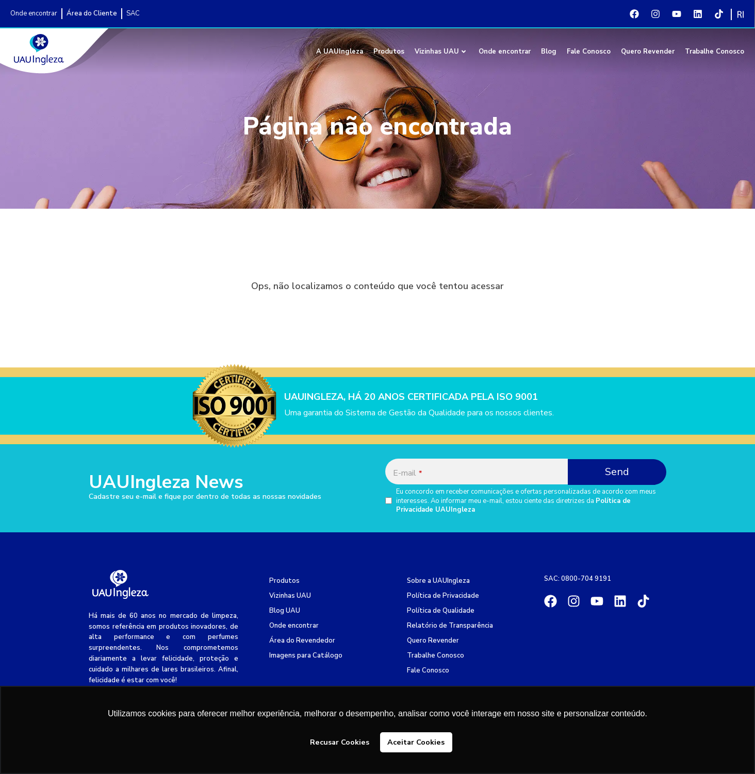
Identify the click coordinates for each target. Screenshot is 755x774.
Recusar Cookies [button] (339, 742)
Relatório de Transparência (450, 625)
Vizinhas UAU (440, 51)
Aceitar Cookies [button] (416, 742)
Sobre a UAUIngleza (438, 580)
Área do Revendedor (302, 640)
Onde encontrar (505, 51)
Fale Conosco (589, 51)
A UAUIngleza (339, 51)
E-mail (407, 473)
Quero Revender (648, 51)
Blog (548, 51)
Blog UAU (284, 610)
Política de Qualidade (440, 610)
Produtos (388, 51)
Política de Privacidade (443, 595)
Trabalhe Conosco (714, 51)
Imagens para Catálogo (305, 655)
